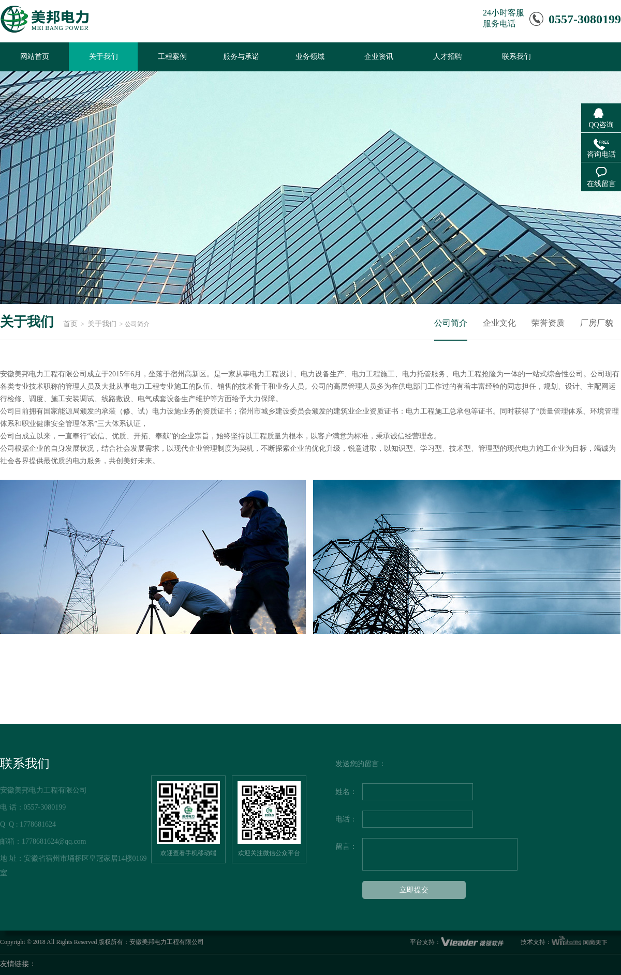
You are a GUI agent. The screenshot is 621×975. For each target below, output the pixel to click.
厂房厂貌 (596, 322)
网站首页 (34, 56)
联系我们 (516, 56)
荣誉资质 (548, 322)
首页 (70, 324)
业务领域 (309, 56)
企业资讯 (378, 56)
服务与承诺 (241, 56)
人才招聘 (447, 56)
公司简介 (450, 322)
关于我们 (103, 56)
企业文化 (499, 322)
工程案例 (172, 56)
